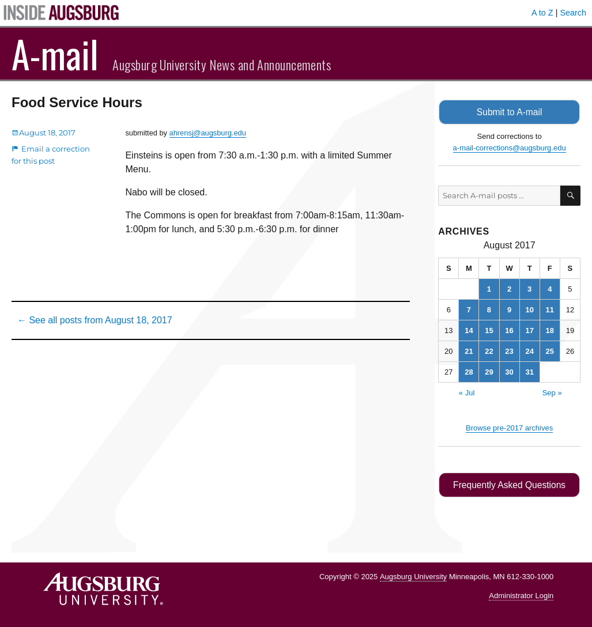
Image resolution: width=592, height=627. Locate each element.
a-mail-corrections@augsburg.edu (509, 147)
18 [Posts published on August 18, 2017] (550, 330)
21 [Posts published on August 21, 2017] (469, 351)
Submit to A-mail (509, 112)
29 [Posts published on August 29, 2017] (489, 372)
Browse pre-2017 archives (509, 428)
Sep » (552, 392)
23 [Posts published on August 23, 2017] (509, 351)
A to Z (542, 12)
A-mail (55, 54)
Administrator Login (521, 595)
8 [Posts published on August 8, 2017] (489, 309)
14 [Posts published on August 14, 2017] (469, 330)
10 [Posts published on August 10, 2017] (529, 309)
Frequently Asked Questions (509, 485)
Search (573, 12)
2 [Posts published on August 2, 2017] (509, 289)
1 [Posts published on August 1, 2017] (489, 289)
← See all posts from (94, 320)
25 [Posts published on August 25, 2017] (550, 351)
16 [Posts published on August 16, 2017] (509, 330)
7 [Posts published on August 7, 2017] (469, 309)
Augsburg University (413, 576)
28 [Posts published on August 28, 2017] (469, 372)
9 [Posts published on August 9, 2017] (509, 309)
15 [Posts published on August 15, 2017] (489, 330)
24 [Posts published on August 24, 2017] (529, 351)
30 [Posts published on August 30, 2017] (509, 372)
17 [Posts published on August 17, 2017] (529, 330)
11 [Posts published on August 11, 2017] (550, 309)
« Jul (466, 392)
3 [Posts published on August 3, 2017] (529, 289)
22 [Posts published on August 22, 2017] (489, 351)
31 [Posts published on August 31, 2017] (529, 372)
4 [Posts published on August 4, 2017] (550, 289)
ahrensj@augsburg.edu (207, 133)
